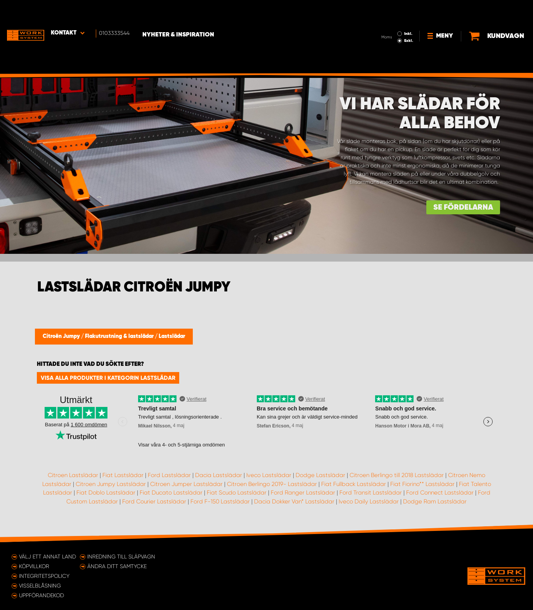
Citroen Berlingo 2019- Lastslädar (272, 484)
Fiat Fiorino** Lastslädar (422, 484)
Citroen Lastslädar (73, 475)
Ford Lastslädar (169, 475)
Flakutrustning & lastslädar (120, 336)
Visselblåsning (40, 585)
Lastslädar (172, 336)
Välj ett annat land (47, 556)
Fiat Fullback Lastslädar (353, 484)
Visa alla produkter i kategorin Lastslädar (108, 377)
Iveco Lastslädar (268, 475)
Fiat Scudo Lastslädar (236, 492)
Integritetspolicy (44, 576)
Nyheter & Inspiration (186, 12)
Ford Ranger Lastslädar (303, 492)
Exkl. (381, 18)
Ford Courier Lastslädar (154, 501)
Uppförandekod (41, 595)
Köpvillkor (34, 566)
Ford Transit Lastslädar (370, 492)
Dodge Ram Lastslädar (435, 501)
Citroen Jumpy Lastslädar (111, 484)
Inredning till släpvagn (121, 556)
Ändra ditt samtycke (117, 566)
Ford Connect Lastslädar (440, 492)
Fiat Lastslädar (123, 475)
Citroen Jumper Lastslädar (186, 484)
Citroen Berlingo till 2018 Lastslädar (397, 475)
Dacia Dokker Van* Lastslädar (294, 501)
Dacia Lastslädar (218, 475)
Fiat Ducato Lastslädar (171, 492)
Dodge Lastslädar (320, 475)
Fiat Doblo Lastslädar (105, 492)
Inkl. (381, 11)
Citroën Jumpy (62, 336)
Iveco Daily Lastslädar (369, 501)
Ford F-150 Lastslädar (220, 501)
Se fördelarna (463, 207)
